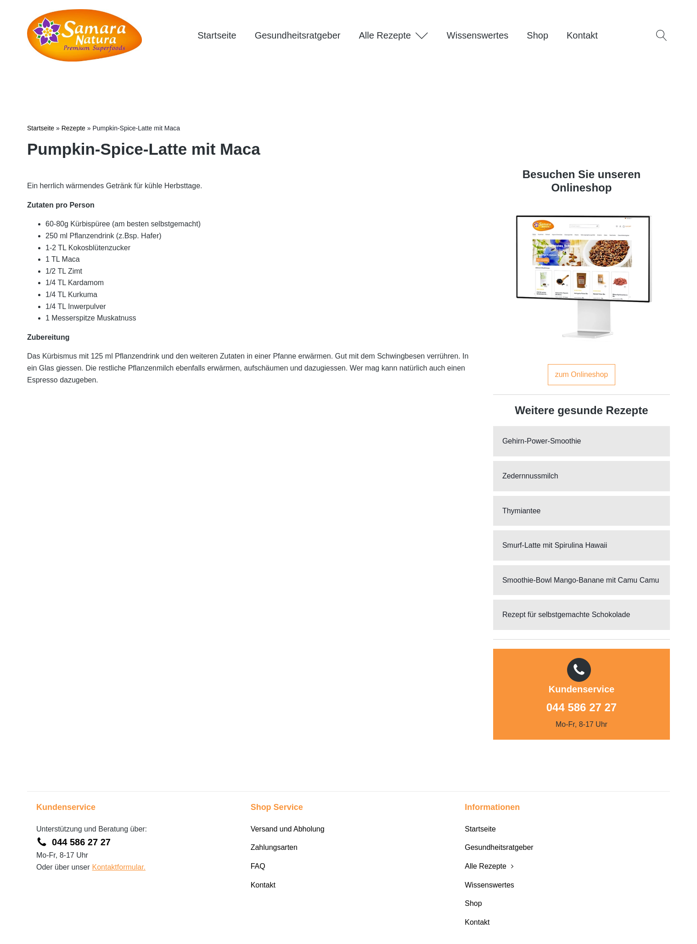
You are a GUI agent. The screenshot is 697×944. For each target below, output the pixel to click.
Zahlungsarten (274, 847)
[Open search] (661, 35)
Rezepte (73, 128)
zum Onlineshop (581, 374)
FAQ (258, 866)
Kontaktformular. (119, 867)
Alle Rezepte (393, 35)
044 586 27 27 (581, 707)
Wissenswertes (477, 35)
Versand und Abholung (288, 829)
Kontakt (582, 35)
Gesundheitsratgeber (298, 35)
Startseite (216, 35)
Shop (537, 35)
